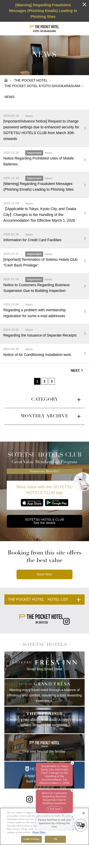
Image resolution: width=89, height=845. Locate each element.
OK (55, 839)
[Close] (83, 813)
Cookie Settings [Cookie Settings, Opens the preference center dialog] (31, 839)
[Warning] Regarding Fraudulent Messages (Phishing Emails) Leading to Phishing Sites (43, 11)
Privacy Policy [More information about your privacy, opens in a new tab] (39, 832)
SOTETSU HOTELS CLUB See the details (44, 521)
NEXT (77, 370)
